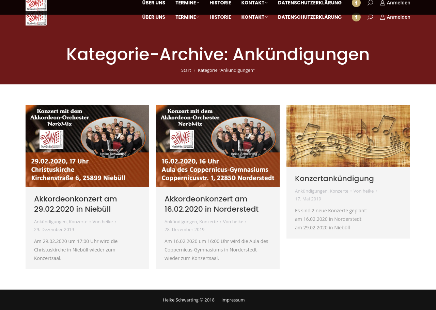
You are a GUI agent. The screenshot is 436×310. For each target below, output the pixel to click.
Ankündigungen (50, 221)
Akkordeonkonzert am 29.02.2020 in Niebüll (75, 204)
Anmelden (395, 17)
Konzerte (78, 221)
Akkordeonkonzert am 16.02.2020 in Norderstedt (212, 204)
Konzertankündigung (334, 178)
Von (103, 221)
